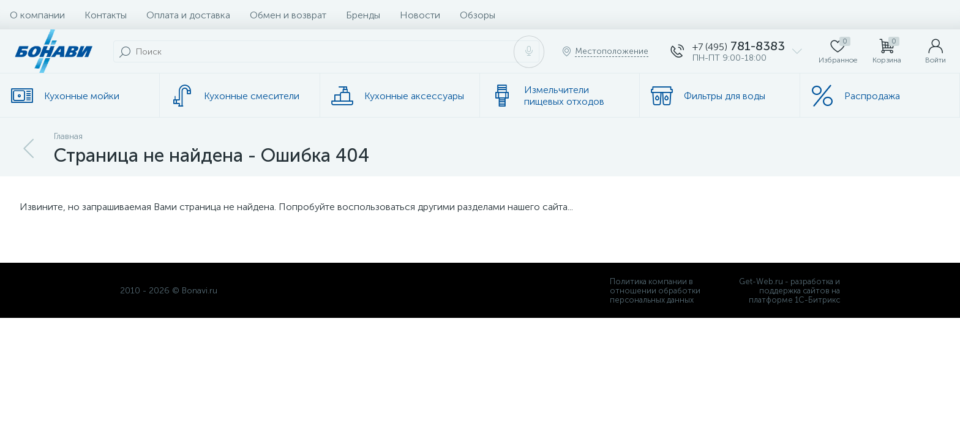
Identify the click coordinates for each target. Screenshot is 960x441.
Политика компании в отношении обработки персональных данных (655, 290)
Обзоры (477, 15)
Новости (420, 15)
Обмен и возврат (288, 15)
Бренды (363, 15)
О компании (37, 15)
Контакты (105, 15)
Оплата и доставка (188, 15)
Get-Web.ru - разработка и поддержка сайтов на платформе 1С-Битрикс (789, 290)
